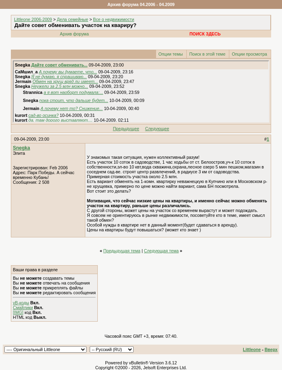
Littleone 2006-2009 (33, 19)
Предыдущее (126, 128)
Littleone (252, 349)
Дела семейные (72, 19)
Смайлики (23, 307)
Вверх (271, 349)
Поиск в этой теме (207, 54)
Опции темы (170, 54)
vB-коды (21, 302)
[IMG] (18, 312)
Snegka (21, 148)
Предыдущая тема (121, 250)
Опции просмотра (249, 54)
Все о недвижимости (113, 19)
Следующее (157, 128)
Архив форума (74, 33)
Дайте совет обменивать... (59, 64)
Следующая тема (161, 250)
